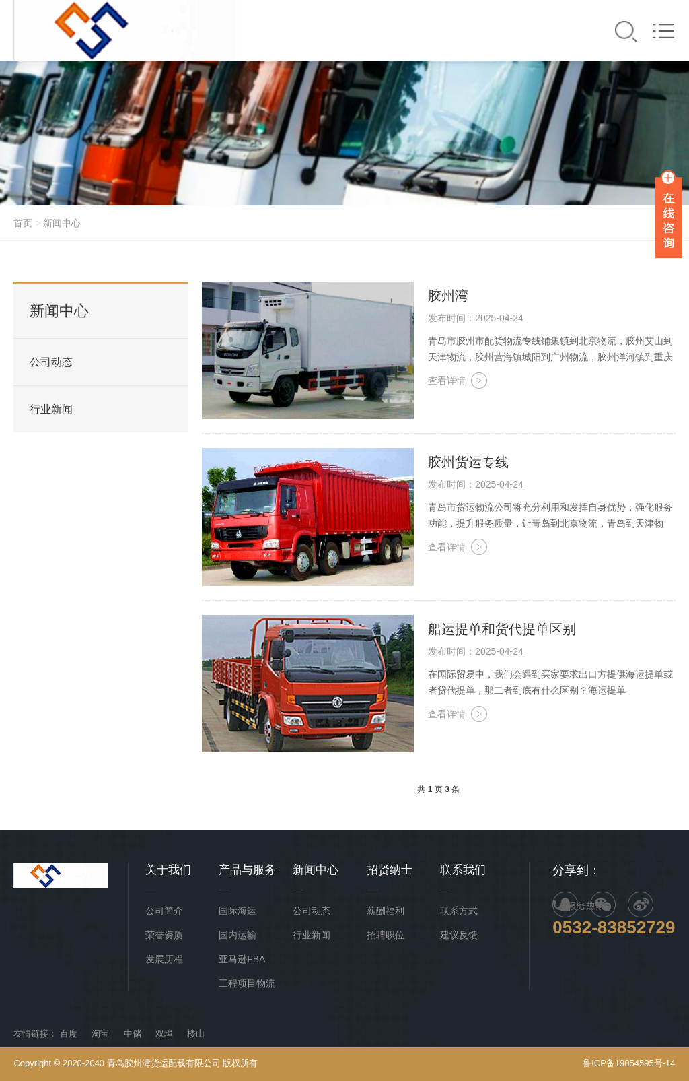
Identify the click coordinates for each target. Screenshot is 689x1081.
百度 (68, 1033)
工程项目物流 (247, 983)
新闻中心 (62, 223)
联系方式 (459, 910)
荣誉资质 (164, 934)
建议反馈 (459, 934)
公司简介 (164, 910)
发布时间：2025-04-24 (475, 318)
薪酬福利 (385, 910)
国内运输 (237, 934)
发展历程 (164, 959)
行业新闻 (51, 409)
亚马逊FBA (242, 959)
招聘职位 (385, 934)
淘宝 (100, 1033)
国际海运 (237, 910)
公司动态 (51, 362)
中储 (132, 1033)
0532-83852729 (613, 927)
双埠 (164, 1033)
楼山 (196, 1033)
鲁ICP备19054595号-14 (629, 1063)
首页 (22, 223)
